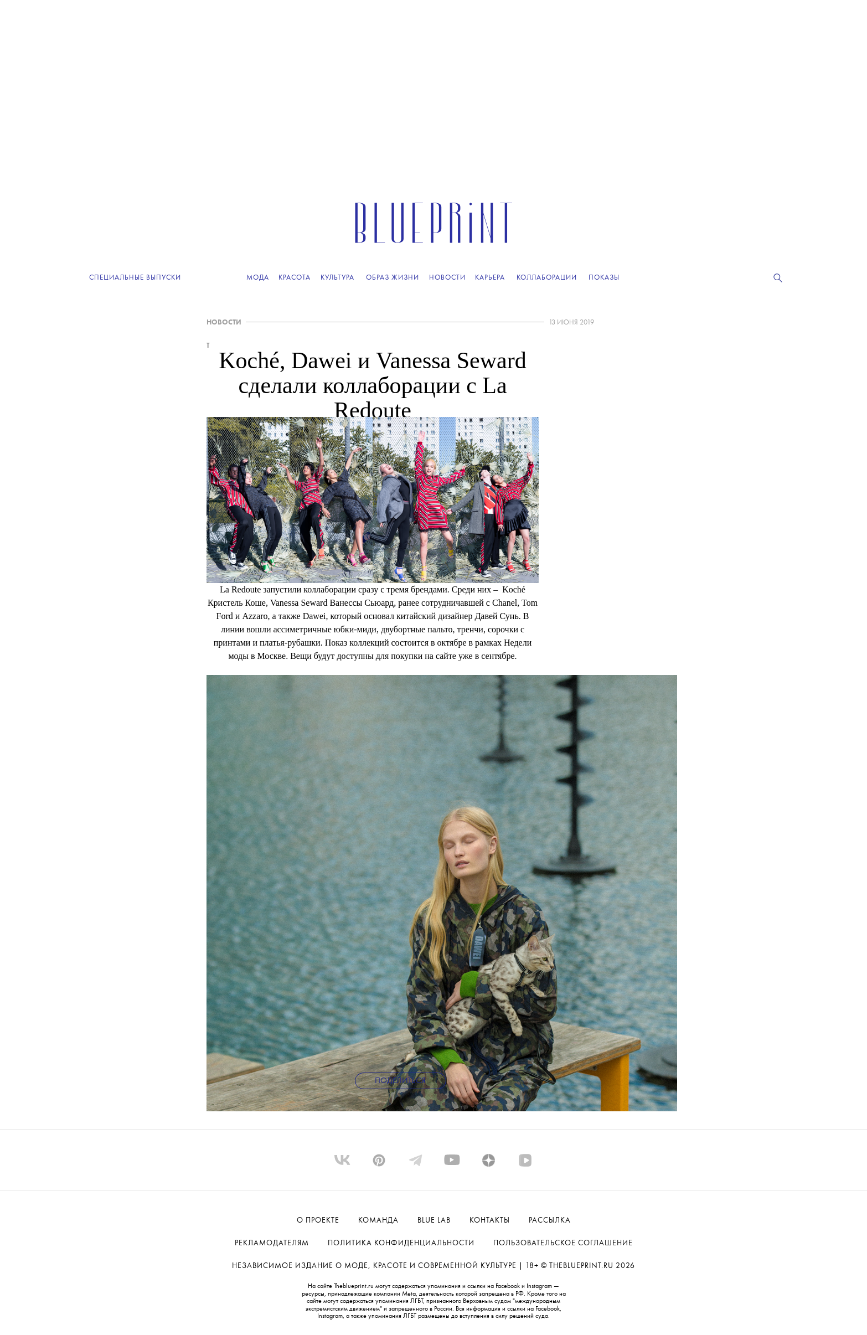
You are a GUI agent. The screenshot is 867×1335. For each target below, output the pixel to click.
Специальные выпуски (135, 277)
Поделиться (400, 1081)
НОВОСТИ (224, 322)
